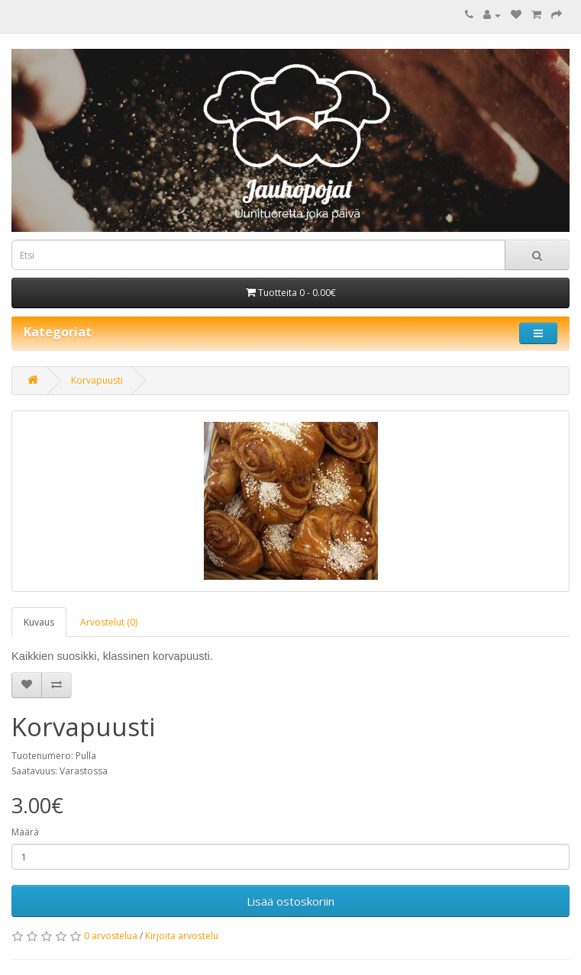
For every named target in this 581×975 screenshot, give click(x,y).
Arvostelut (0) (108, 622)
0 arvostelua (110, 935)
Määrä (25, 831)
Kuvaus (39, 622)
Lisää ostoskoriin (290, 901)
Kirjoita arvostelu (181, 935)
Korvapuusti (97, 380)
